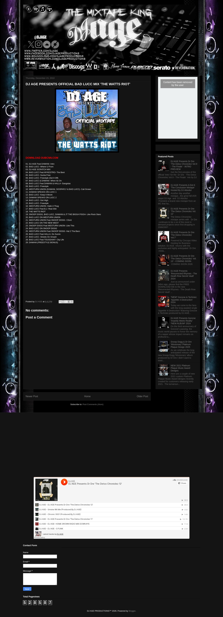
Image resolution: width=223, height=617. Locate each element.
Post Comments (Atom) (93, 404)
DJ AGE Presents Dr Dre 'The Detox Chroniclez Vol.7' (182, 235)
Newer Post (32, 396)
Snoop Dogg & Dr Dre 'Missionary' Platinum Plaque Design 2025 (181, 344)
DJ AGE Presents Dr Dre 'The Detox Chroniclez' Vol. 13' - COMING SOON (183, 258)
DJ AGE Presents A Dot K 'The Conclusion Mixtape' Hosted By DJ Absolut (183, 188)
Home (87, 396)
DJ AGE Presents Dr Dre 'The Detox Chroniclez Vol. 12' (183, 211)
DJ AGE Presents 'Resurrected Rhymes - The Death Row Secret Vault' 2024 (184, 275)
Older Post (142, 396)
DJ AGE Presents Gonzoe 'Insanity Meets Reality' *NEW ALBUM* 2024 (183, 321)
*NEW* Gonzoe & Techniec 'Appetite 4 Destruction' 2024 (184, 300)
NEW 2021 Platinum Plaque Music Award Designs (180, 368)
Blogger (132, 611)
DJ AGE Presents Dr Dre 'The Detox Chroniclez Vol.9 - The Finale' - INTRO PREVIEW (184, 165)
